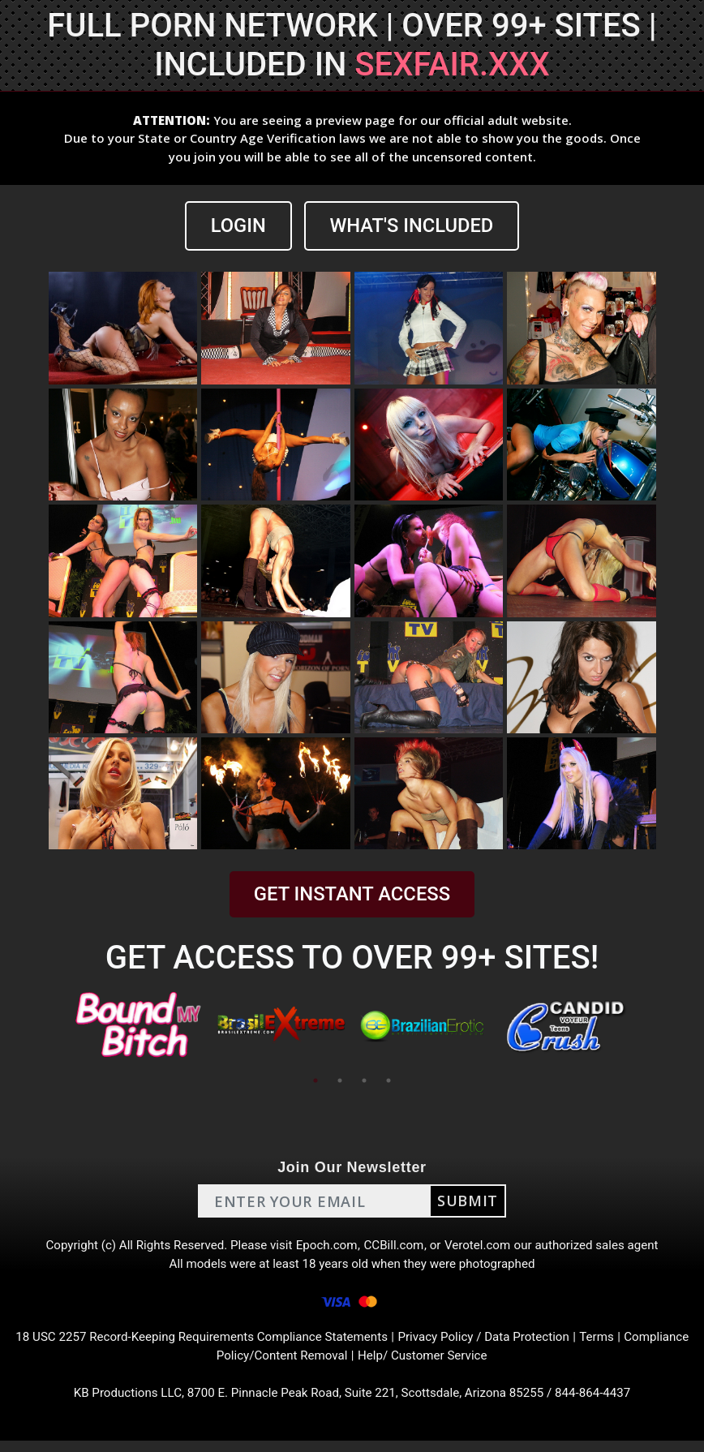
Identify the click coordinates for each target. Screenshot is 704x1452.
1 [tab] (315, 1081)
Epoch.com (326, 1247)
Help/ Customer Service (461, 1364)
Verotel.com (483, 1247)
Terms (646, 1344)
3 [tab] (364, 1081)
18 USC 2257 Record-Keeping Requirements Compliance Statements (230, 1344)
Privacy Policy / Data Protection (528, 1344)
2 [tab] (340, 1081)
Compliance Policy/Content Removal (279, 1364)
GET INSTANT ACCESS (352, 894)
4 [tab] (388, 1081)
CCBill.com (395, 1247)
